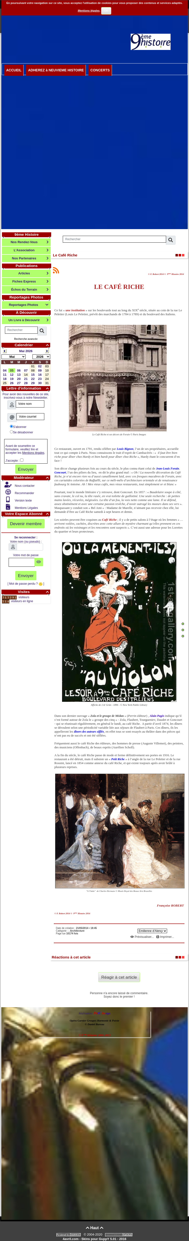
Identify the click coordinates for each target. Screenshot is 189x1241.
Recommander (24, 493)
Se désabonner (21, 432)
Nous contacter (24, 485)
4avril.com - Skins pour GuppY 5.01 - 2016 (94, 1239)
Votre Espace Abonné (27, 514)
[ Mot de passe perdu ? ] (26, 583)
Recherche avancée (25, 339)
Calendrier (32, 345)
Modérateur (32, 477)
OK (106, 10)
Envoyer (26, 469)
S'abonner (18, 427)
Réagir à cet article (119, 977)
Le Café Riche (65, 255)
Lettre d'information (28, 388)
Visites (34, 592)
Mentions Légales (26, 508)
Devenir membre (26, 523)
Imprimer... (165, 937)
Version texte (23, 500)
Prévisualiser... (142, 937)
